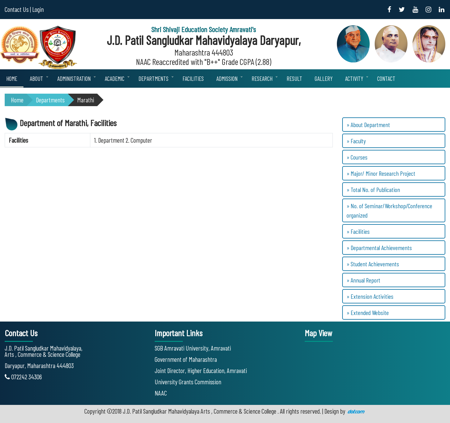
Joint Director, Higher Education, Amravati (201, 370)
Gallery (323, 78)
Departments (153, 78)
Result (294, 78)
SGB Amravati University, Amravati (193, 348)
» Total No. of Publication (373, 189)
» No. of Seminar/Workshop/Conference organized (389, 210)
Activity (354, 78)
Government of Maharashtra (186, 359)
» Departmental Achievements (379, 247)
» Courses (357, 157)
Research (262, 78)
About (36, 78)
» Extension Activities (370, 296)
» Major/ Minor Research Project (381, 173)
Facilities (193, 78)
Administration (74, 78)
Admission (227, 78)
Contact (386, 78)
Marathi (85, 100)
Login (38, 9)
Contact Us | (18, 9)
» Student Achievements (373, 264)
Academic (114, 78)
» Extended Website (368, 312)
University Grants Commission (188, 382)
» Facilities (358, 231)
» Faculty (356, 141)
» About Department (368, 124)
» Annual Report (363, 280)
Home (11, 78)
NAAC (161, 393)
